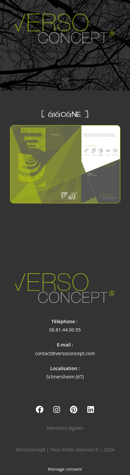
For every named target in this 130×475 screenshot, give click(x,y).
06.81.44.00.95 (65, 330)
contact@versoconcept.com (65, 353)
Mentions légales (65, 428)
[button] (65, 80)
